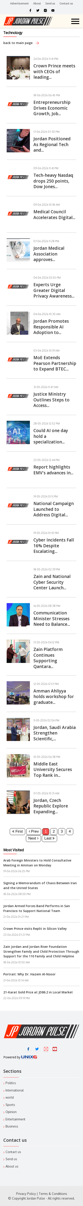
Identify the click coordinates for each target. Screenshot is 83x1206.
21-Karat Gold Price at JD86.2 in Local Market (38, 992)
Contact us (66, 3)
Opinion (11, 1112)
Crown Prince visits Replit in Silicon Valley (35, 928)
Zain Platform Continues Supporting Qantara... (48, 657)
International (15, 1090)
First (17, 831)
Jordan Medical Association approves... (48, 253)
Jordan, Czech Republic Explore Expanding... (50, 806)
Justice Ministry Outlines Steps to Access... (51, 399)
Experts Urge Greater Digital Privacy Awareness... (53, 290)
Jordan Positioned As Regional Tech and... (52, 144)
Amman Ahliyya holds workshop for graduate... (53, 696)
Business (12, 1126)
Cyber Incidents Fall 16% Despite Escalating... (53, 545)
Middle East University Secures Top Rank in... (52, 769)
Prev (34, 831)
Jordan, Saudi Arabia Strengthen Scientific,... (54, 733)
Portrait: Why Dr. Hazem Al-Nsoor (29, 974)
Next (33, 838)
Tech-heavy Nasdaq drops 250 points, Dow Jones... (53, 180)
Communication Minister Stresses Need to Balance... (51, 618)
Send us (50, 3)
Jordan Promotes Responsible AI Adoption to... (51, 326)
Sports (10, 1105)
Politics (11, 1083)
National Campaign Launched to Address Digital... (53, 509)
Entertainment (15, 1119)
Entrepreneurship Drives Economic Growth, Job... (51, 108)
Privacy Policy (26, 1194)
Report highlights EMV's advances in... (53, 470)
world (10, 1097)
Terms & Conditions (53, 1194)
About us (12, 1166)
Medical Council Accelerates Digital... (54, 214)
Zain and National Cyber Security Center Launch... (52, 582)
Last (49, 838)
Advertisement (19, 3)
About (37, 3)
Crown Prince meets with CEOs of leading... (54, 71)
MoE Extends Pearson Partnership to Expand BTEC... (54, 363)
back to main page (21, 43)
